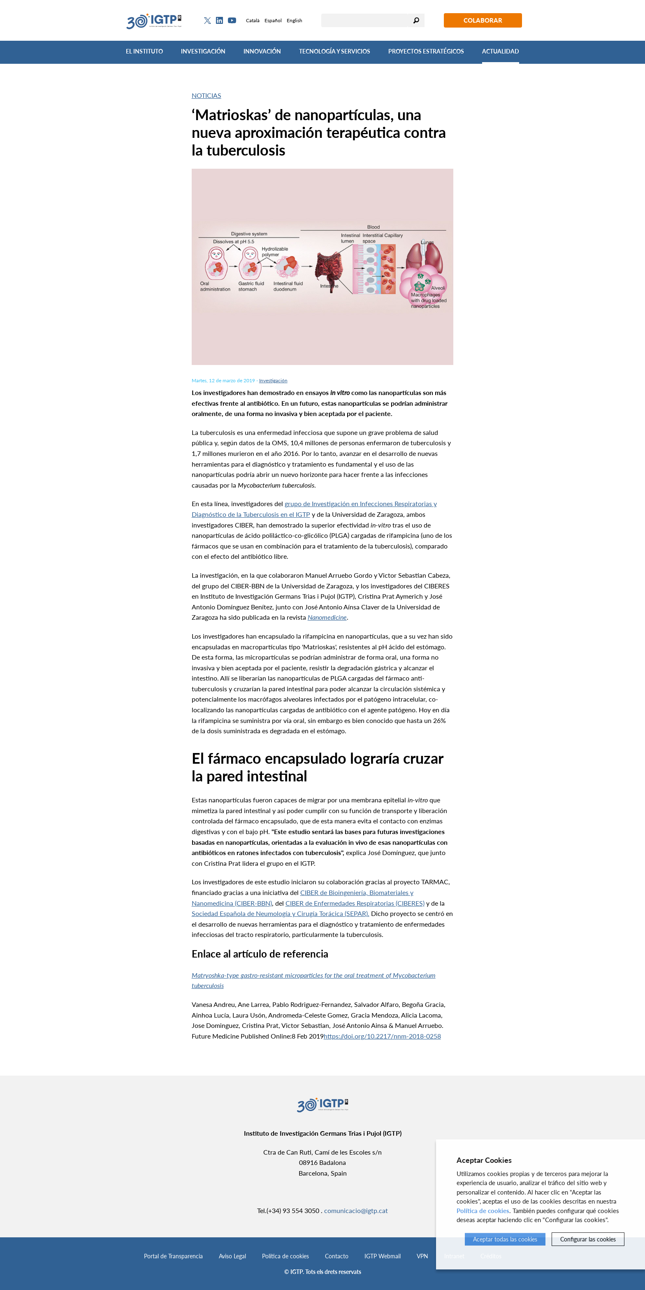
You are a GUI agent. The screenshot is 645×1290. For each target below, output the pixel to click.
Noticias (206, 95)
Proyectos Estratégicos (426, 51)
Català (253, 20)
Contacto (336, 1256)
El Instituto (144, 51)
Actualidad (500, 51)
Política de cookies (285, 1256)
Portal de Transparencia (173, 1256)
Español (273, 20)
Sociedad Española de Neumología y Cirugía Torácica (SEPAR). (280, 913)
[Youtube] (232, 20)
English (294, 20)
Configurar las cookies (588, 1239)
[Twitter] (207, 20)
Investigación (203, 51)
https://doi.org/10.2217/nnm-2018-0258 (382, 1036)
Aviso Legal (232, 1256)
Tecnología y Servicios (334, 51)
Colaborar (483, 20)
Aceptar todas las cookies (505, 1239)
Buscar (416, 20)
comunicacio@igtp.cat (356, 1210)
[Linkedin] (219, 20)
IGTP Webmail (382, 1256)
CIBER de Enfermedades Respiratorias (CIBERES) (355, 903)
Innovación (262, 51)
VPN (422, 1256)
